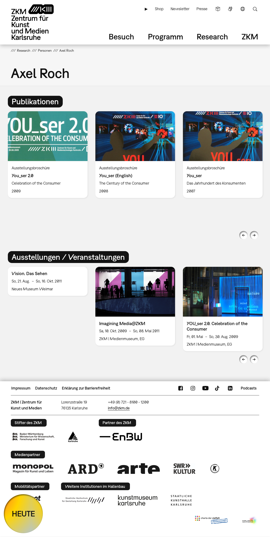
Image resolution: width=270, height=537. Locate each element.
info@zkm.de (119, 408)
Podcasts (249, 388)
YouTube (205, 388)
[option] (48, 154)
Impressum (21, 388)
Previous (243, 235)
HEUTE (23, 513)
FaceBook (180, 388)
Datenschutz (46, 388)
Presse (201, 9)
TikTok (217, 388)
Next (254, 235)
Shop (159, 9)
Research (212, 36)
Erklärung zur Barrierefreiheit (86, 388)
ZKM (250, 36)
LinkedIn (230, 388)
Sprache (242, 9)
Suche (255, 9)
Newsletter (180, 9)
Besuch (121, 36)
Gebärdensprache (230, 9)
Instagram (193, 388)
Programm (165, 36)
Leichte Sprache (218, 9)
